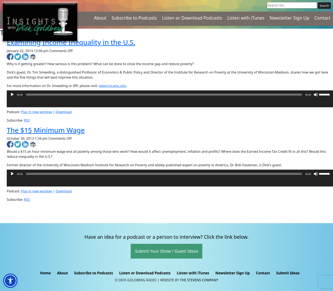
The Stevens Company (199, 280)
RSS (27, 120)
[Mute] (316, 95)
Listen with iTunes (245, 18)
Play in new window (36, 112)
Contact (322, 18)
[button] (10, 281)
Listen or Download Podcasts (192, 18)
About (100, 18)
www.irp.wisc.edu (112, 85)
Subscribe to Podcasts (134, 18)
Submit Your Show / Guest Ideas (166, 251)
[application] (170, 103)
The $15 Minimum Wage (46, 130)
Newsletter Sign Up (289, 18)
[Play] (12, 95)
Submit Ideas (288, 273)
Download (64, 112)
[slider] (164, 95)
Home (45, 273)
